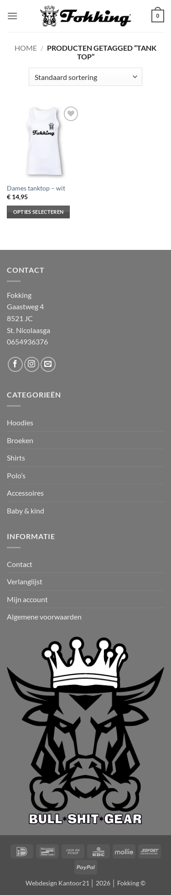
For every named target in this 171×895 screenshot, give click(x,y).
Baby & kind (25, 510)
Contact (19, 564)
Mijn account (27, 599)
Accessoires (25, 492)
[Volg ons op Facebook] (15, 364)
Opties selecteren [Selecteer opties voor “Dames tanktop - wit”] (38, 212)
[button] (12, 16)
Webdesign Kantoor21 (57, 883)
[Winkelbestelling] (85, 77)
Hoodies (20, 422)
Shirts (16, 457)
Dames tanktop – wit (36, 188)
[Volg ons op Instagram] (31, 364)
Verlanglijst (24, 581)
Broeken (20, 440)
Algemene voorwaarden (44, 616)
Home (26, 47)
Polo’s (16, 475)
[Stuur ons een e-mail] (48, 364)
